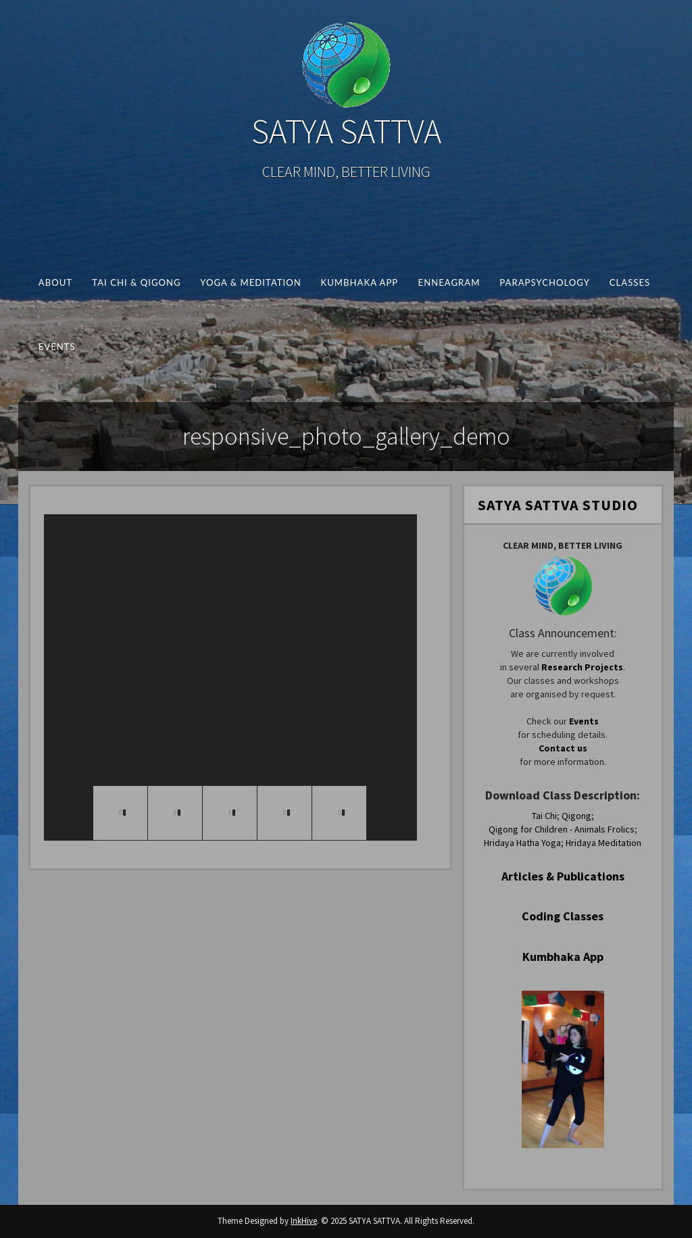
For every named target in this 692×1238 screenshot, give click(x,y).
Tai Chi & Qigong (136, 282)
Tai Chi (544, 816)
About (55, 282)
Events (57, 346)
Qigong (576, 816)
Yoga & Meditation (250, 282)
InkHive (304, 1221)
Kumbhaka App (359, 282)
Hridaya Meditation (603, 843)
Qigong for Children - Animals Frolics (562, 829)
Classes (630, 282)
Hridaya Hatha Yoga (522, 843)
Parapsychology (544, 282)
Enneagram (449, 282)
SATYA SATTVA (346, 131)
